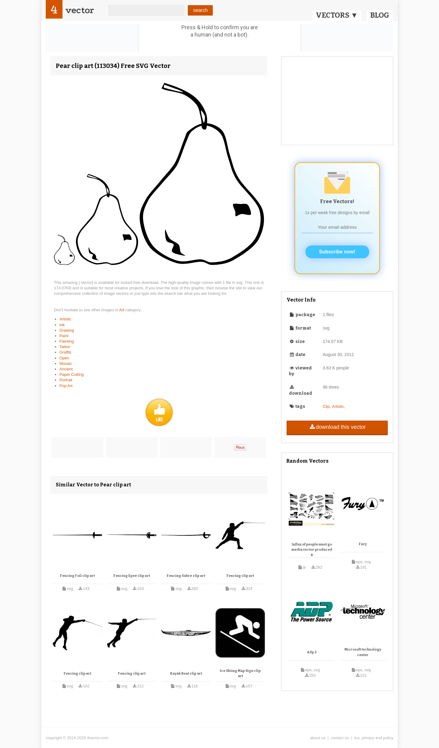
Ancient (66, 369)
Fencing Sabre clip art (186, 576)
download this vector (337, 427)
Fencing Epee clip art (131, 576)
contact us (340, 738)
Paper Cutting (71, 374)
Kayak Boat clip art (186, 674)
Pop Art (66, 385)
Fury (363, 544)
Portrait (65, 380)
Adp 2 (311, 652)
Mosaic (65, 363)
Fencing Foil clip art (77, 576)
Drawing (66, 330)
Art (122, 310)
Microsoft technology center (362, 652)
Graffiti (65, 352)
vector (79, 10)
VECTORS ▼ (337, 15)
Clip (326, 406)
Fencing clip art (240, 576)
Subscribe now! (337, 251)
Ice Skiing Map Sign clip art (240, 673)
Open (64, 358)
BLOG (379, 15)
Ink (62, 325)
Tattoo (64, 346)
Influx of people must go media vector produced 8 (311, 549)
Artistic (65, 319)
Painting (66, 341)
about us (317, 738)
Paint (64, 335)
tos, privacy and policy (373, 738)
